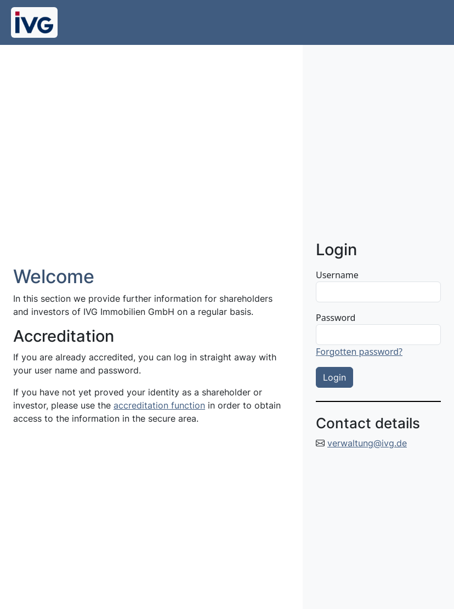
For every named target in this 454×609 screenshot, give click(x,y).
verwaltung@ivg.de (367, 443)
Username (337, 275)
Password (335, 318)
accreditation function (159, 405)
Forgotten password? (359, 352)
